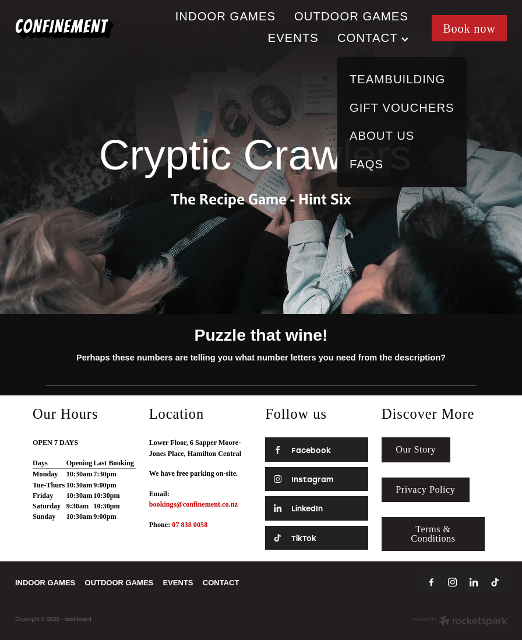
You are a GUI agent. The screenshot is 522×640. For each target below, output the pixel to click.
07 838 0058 (189, 525)
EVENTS (293, 37)
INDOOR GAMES (225, 16)
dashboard (78, 619)
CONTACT (372, 37)
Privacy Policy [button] (425, 490)
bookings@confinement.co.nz (193, 504)
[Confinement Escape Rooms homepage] (64, 28)
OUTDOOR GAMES (351, 16)
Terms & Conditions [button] (433, 534)
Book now (469, 28)
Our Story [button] (416, 449)
